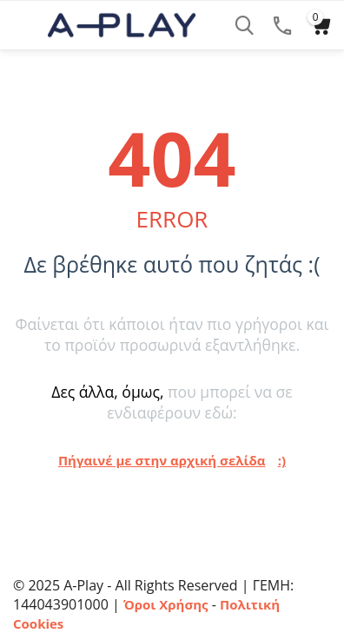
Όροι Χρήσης (165, 604)
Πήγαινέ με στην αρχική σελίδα (162, 460)
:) (282, 460)
